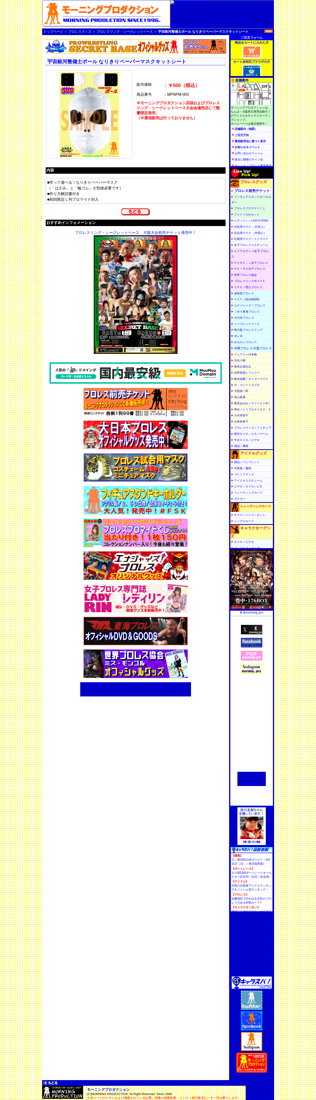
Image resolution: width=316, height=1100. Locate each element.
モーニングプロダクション (108, 1089)
